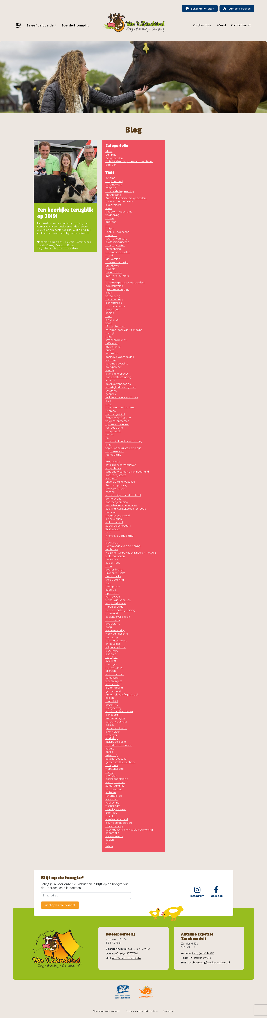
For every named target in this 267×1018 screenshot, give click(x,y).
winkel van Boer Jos (118, 600)
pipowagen (112, 542)
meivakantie (113, 346)
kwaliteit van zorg (116, 238)
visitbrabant (112, 806)
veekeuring (112, 802)
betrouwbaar (113, 789)
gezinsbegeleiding (116, 779)
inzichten (110, 816)
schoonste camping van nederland (127, 471)
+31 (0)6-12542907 (203, 953)
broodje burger (115, 488)
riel (107, 438)
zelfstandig (112, 343)
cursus (109, 725)
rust (107, 225)
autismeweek (113, 184)
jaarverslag (112, 259)
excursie (69, 242)
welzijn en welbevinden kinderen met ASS (130, 552)
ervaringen (112, 309)
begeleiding (112, 623)
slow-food (111, 650)
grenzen (110, 671)
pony (108, 627)
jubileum (110, 792)
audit (108, 404)
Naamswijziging (115, 718)
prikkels (110, 269)
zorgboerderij (114, 181)
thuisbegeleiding (115, 742)
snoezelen (111, 799)
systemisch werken (117, 424)
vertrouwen (112, 596)
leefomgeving (114, 688)
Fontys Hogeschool (117, 232)
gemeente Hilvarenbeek (120, 762)
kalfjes (109, 228)
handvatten (112, 684)
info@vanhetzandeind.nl (126, 958)
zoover (109, 218)
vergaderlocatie (46, 248)
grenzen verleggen (117, 289)
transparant (112, 715)
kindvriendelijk (114, 299)
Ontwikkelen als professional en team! (129, 161)
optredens (112, 593)
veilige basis (113, 468)
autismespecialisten (117, 252)
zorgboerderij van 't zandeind (123, 330)
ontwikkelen (112, 265)
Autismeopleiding (116, 485)
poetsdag (111, 637)
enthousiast (112, 644)
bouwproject (113, 367)
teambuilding (113, 455)
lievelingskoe (113, 796)
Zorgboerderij (114, 158)
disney (109, 772)
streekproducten (115, 340)
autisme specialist (116, 363)
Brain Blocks (113, 576)
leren (108, 566)
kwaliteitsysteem (115, 475)
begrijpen (111, 657)
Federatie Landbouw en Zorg (123, 441)
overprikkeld (113, 431)
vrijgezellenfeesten (117, 421)
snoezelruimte (114, 836)
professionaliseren (117, 242)
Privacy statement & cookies (141, 1011)
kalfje (108, 336)
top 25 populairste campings (123, 448)
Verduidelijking (114, 579)
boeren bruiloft (114, 569)
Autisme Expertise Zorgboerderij (126, 198)
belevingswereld (115, 809)
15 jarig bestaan (115, 326)
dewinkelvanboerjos (118, 384)
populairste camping (118, 377)
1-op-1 (109, 255)
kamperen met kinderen (120, 407)
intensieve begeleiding (119, 536)
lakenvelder (112, 731)
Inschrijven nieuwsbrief (60, 905)
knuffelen (111, 775)
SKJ (107, 539)
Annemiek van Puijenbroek (122, 694)
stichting (110, 661)
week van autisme (116, 634)
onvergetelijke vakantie (120, 482)
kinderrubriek (113, 303)
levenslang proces (117, 373)
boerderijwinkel (115, 414)
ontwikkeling (113, 195)
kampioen (111, 765)
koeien (109, 313)
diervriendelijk (114, 826)
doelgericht (112, 586)
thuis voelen (112, 529)
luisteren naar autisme (119, 201)
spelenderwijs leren (117, 617)
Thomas (110, 411)
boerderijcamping (116, 502)
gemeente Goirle (116, 728)
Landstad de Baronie (118, 745)
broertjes (111, 664)
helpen (109, 698)
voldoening (112, 215)
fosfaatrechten (114, 427)
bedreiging (112, 559)
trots (108, 400)
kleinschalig (112, 620)
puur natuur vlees (67, 248)
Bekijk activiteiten (198, 9)
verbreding (112, 353)
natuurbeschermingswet (120, 465)
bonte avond (113, 498)
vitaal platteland (115, 782)
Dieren (109, 279)
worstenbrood (114, 769)
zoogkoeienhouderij (118, 525)
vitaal (108, 323)
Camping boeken (236, 9)
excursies (111, 390)
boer (108, 316)
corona (110, 492)
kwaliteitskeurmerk (117, 276)
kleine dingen (113, 519)
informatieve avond (117, 515)
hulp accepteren (115, 647)
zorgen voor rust (116, 721)
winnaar (110, 380)
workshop (111, 738)
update (109, 748)
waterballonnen (115, 556)
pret (108, 583)
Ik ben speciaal (114, 606)
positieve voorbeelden (119, 357)
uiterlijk (109, 370)
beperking (111, 704)
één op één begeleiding (120, 610)
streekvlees (112, 563)
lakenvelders (113, 205)
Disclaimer (169, 1011)
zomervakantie (114, 785)
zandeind (111, 235)
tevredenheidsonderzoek (121, 505)
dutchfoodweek (115, 306)
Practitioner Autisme (118, 417)
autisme (110, 178)
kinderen (110, 654)
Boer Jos (111, 813)
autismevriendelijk (116, 262)
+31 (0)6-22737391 (126, 953)
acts (108, 532)
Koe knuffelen (114, 286)
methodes (111, 549)
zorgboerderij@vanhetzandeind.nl (208, 962)
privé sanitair (113, 272)
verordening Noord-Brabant (123, 495)
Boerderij (111, 165)
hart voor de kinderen (119, 711)
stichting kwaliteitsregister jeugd (125, 509)
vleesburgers (113, 681)
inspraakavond (114, 451)
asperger (111, 735)
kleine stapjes (114, 667)
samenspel (112, 677)
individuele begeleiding (119, 191)
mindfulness (112, 461)
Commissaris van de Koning (123, 546)
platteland (111, 613)
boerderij (57, 242)
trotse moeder (114, 674)
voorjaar (111, 478)
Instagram (197, 892)
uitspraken (112, 319)
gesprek (110, 394)
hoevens (110, 360)
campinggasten (115, 245)
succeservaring (115, 630)
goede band (113, 691)
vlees (108, 208)
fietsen (109, 434)
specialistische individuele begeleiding (129, 829)
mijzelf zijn (111, 755)
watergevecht (114, 522)
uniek (108, 292)
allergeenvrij (113, 708)
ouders (109, 350)
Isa (107, 458)
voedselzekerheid (116, 819)
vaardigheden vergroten (120, 387)
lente (108, 444)
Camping (111, 154)
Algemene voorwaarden (106, 1011)
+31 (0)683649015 (200, 958)
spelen (109, 840)
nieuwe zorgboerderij (118, 823)
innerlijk (110, 333)
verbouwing (112, 296)
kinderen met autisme (118, 211)
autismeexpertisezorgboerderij (125, 282)
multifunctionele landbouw (121, 397)
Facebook (216, 892)
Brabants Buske (65, 245)
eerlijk (109, 752)
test (107, 843)
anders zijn (112, 833)
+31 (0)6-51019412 (139, 949)
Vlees (108, 151)
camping (45, 242)
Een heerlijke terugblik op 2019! (65, 213)
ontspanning (113, 249)
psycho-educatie (115, 758)
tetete (109, 846)
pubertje (110, 590)
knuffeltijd (111, 701)
